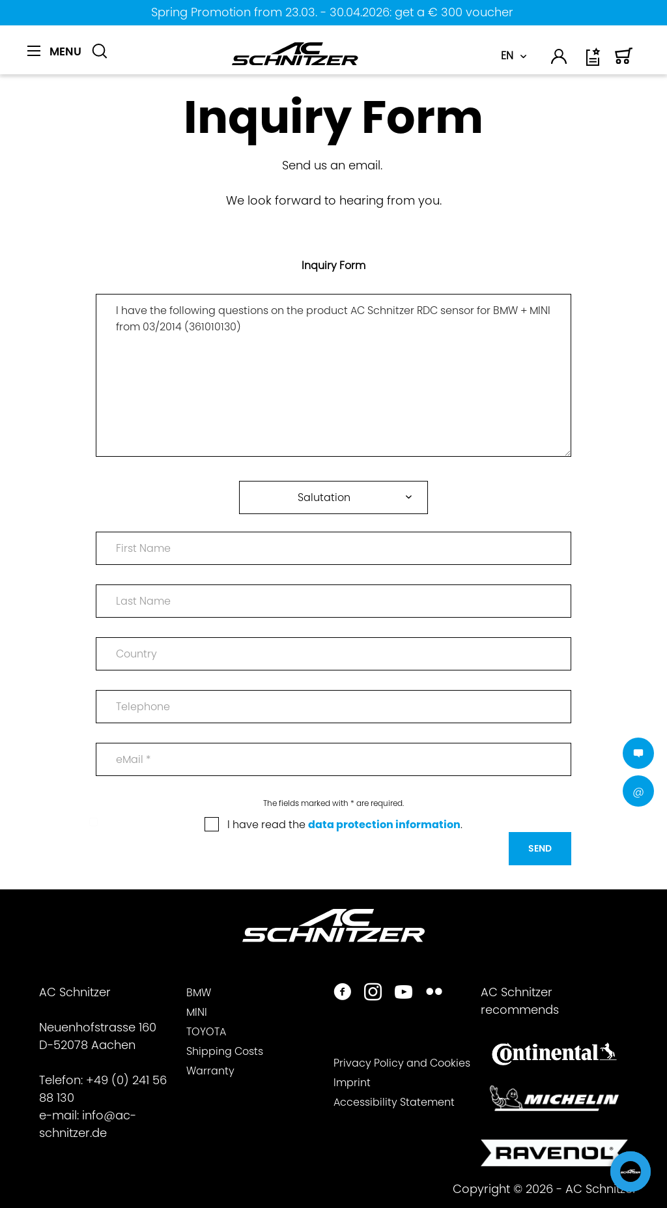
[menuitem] (54, 58)
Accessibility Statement (394, 1102)
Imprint (352, 1082)
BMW (198, 992)
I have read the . (344, 824)
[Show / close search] (99, 51)
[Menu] (54, 51)
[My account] (559, 59)
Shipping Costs (224, 1051)
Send (540, 848)
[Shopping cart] (624, 61)
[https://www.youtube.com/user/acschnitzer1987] (403, 993)
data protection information (384, 824)
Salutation (324, 497)
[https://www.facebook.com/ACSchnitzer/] (342, 993)
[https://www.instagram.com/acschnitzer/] (373, 993)
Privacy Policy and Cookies (402, 1063)
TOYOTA (206, 1031)
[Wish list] (594, 61)
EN (507, 55)
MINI (196, 1012)
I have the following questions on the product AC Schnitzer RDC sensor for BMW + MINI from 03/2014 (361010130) (333, 375)
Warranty (210, 1070)
